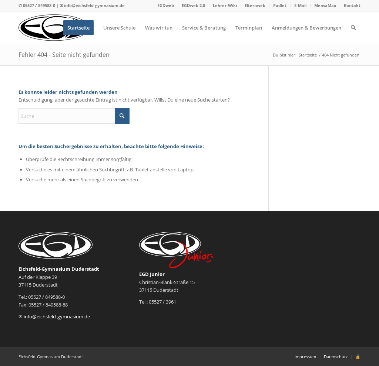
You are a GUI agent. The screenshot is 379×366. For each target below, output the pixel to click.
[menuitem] (166, 5)
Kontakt (352, 5)
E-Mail (300, 5)
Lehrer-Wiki (225, 5)
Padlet (279, 5)
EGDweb (165, 5)
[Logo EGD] (54, 27)
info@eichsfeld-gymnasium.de (94, 5)
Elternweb (255, 5)
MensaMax (325, 5)
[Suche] (353, 27)
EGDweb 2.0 (193, 5)
